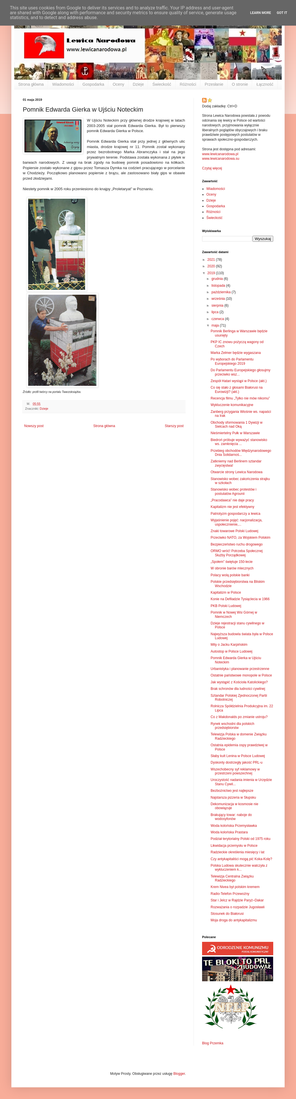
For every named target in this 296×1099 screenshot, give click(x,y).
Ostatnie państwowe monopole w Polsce (241, 675)
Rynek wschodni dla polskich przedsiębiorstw (232, 726)
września (218, 299)
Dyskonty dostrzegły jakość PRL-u (236, 762)
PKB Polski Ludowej (226, 606)
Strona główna (31, 84)
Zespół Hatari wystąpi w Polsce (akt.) (239, 381)
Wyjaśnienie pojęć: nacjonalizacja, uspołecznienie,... (236, 522)
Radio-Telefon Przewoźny (230, 894)
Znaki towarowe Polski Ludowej (234, 531)
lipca (215, 312)
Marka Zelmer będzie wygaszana (236, 353)
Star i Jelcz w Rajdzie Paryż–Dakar (237, 900)
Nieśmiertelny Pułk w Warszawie (235, 433)
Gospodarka (93, 84)
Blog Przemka (212, 1043)
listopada (218, 286)
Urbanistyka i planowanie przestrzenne (240, 669)
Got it (282, 13)
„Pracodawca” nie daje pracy (232, 500)
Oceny (118, 84)
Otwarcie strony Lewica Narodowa (236, 472)
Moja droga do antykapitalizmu (234, 920)
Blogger (179, 1074)
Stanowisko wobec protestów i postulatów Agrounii (233, 491)
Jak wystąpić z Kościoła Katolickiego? (239, 682)
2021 (211, 260)
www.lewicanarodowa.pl (220, 154)
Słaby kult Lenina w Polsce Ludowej (238, 756)
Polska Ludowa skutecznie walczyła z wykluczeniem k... (239, 868)
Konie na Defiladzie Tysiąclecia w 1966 (240, 599)
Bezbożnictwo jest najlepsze (232, 791)
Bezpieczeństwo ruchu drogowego (237, 544)
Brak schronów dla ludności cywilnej (238, 689)
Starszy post (174, 426)
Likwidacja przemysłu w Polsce (234, 846)
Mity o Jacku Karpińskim (229, 645)
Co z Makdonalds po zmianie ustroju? (239, 717)
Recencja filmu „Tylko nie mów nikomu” (240, 398)
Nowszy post (34, 426)
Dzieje (138, 84)
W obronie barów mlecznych (232, 568)
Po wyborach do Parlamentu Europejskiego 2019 (232, 361)
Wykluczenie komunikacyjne (232, 405)
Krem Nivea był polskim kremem (235, 887)
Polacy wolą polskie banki (230, 575)
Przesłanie (214, 84)
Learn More (260, 13)
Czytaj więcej (212, 168)
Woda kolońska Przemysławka (234, 826)
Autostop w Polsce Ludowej (231, 651)
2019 (211, 273)
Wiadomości (63, 84)
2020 (211, 266)
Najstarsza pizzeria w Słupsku (233, 797)
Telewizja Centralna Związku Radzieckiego (232, 878)
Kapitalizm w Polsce (226, 592)
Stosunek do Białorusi (227, 914)
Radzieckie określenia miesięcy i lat (237, 852)
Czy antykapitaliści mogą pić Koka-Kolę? (241, 859)
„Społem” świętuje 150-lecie (231, 562)
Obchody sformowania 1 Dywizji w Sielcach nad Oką (236, 424)
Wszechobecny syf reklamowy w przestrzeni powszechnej (235, 771)
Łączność (264, 84)
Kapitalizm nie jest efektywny (232, 507)
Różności (188, 84)
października (221, 292)
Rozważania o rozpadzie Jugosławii (237, 907)
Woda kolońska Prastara (229, 832)
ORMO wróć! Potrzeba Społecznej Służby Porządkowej (237, 553)
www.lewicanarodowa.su (220, 159)
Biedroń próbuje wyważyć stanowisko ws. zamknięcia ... (239, 442)
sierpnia (217, 305)
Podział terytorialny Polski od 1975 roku (240, 839)
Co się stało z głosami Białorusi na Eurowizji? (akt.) (237, 389)
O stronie (240, 84)
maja (215, 325)
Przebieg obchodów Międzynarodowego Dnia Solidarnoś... (241, 453)
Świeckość (161, 84)
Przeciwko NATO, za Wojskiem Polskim (240, 538)
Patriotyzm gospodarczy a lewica (235, 514)
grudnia (217, 279)
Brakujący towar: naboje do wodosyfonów (231, 817)
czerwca (218, 319)
